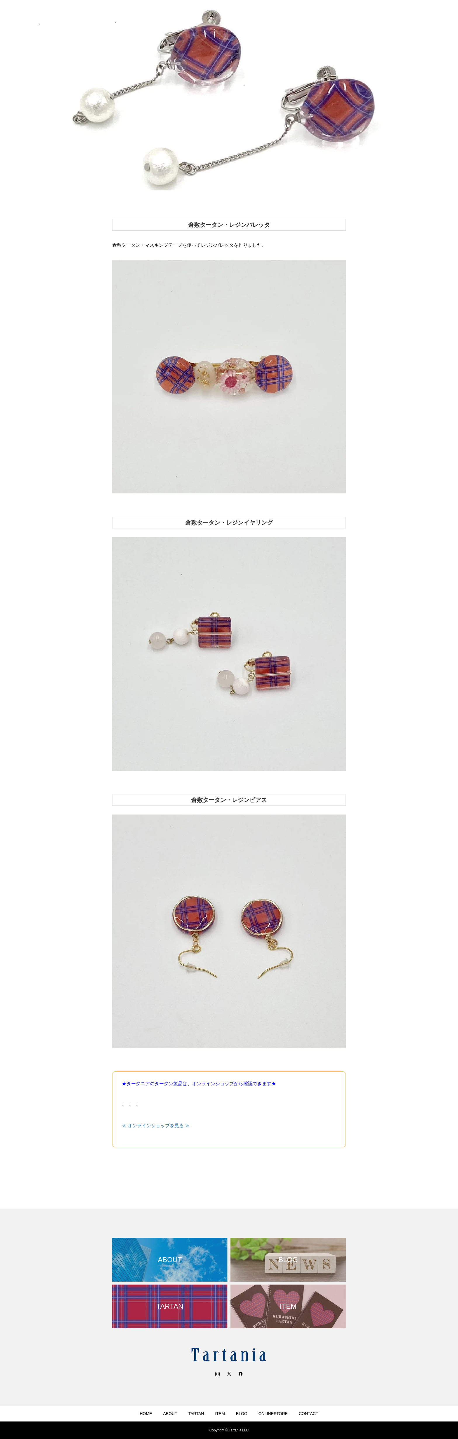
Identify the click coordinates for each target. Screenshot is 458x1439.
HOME (146, 1413)
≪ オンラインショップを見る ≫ (156, 1125)
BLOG (241, 1413)
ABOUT (170, 1413)
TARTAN (196, 1413)
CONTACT (308, 1413)
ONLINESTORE (273, 1413)
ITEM (220, 1413)
